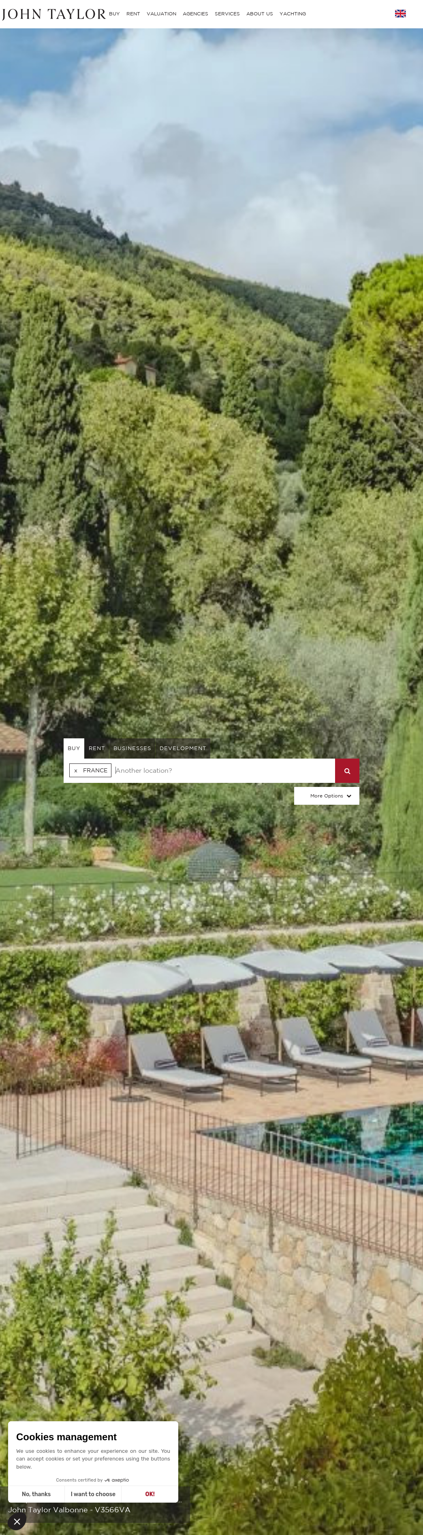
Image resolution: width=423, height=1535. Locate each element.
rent (97, 748)
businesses (132, 748)
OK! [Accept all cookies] (150, 1494)
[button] (17, 1521)
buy (74, 748)
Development (183, 748)
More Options (326, 795)
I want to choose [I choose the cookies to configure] (93, 1494)
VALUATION (161, 13)
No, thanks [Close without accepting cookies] (36, 1494)
